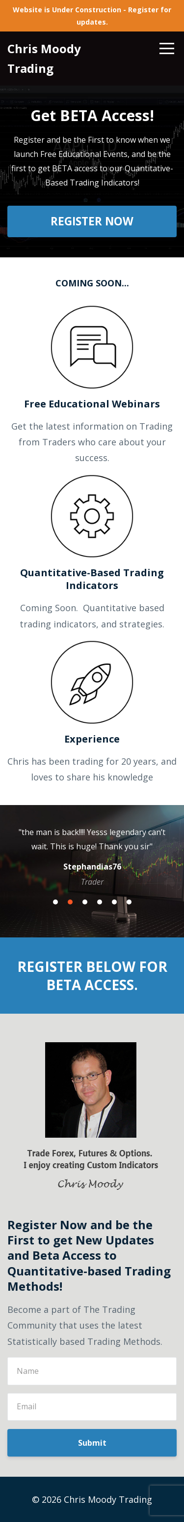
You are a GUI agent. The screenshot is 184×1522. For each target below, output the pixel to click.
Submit (92, 1442)
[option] (92, 856)
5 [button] (114, 902)
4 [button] (99, 902)
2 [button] (70, 902)
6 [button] (129, 902)
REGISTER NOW (92, 221)
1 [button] (55, 902)
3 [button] (84, 902)
